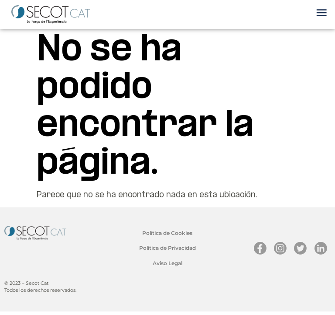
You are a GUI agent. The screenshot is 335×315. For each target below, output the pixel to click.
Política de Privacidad (167, 248)
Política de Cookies (167, 233)
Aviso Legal (167, 263)
